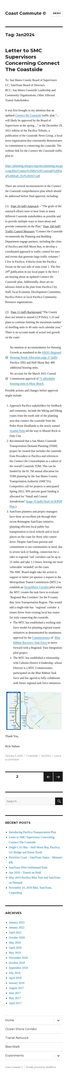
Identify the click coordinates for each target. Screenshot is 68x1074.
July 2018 (14, 972)
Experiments (14, 1055)
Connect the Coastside (28, 115)
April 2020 (15, 947)
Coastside (32, 755)
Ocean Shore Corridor (21, 1029)
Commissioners (41, 637)
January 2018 (16, 982)
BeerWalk (12, 1046)
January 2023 (16, 922)
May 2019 (15, 952)
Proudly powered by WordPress (41, 1067)
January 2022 (16, 927)
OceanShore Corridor (37, 587)
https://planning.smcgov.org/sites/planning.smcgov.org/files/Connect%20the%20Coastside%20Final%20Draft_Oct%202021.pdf (34, 170)
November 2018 (18, 957)
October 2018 (17, 962)
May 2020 (15, 942)
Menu (57, 13)
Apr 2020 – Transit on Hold (25, 872)
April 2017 (15, 1003)
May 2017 (15, 998)
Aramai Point (17, 430)
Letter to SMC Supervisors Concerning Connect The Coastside (32, 59)
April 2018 (15, 977)
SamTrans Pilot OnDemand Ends (28, 867)
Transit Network (17, 1038)
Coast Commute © (25, 13)
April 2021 (15, 932)
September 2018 (18, 967)
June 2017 (15, 993)
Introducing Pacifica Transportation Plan (32, 832)
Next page (58, 781)
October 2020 (17, 937)
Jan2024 (46, 755)
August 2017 (16, 988)
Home (9, 1020)
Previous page (48, 781)
